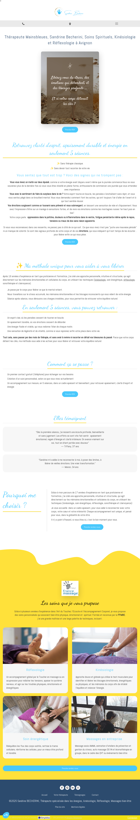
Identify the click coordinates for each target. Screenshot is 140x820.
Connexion (132, 817)
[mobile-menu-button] (116, 23)
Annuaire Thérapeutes (74, 817)
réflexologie (129, 279)
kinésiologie (100, 279)
